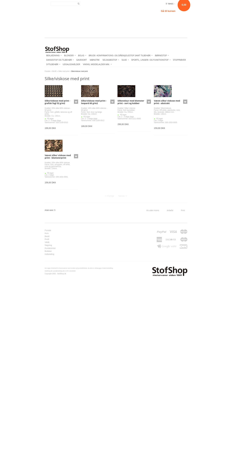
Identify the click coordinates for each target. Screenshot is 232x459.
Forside (47, 71)
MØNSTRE (95, 59)
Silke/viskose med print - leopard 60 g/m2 (94, 102)
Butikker (48, 251)
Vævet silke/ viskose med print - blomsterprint (58, 156)
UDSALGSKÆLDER (71, 64)
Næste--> (122, 196)
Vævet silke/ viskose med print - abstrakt (167, 102)
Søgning (48, 245)
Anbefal (170, 210)
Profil (47, 239)
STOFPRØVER (179, 59)
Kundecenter (50, 248)
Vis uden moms (152, 210)
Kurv (47, 233)
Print (183, 210)
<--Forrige (109, 196)
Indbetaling (49, 254)
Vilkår (47, 242)
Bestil (47, 236)
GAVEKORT (81, 59)
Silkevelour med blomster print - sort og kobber (130, 102)
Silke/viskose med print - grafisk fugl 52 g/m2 (57, 102)
